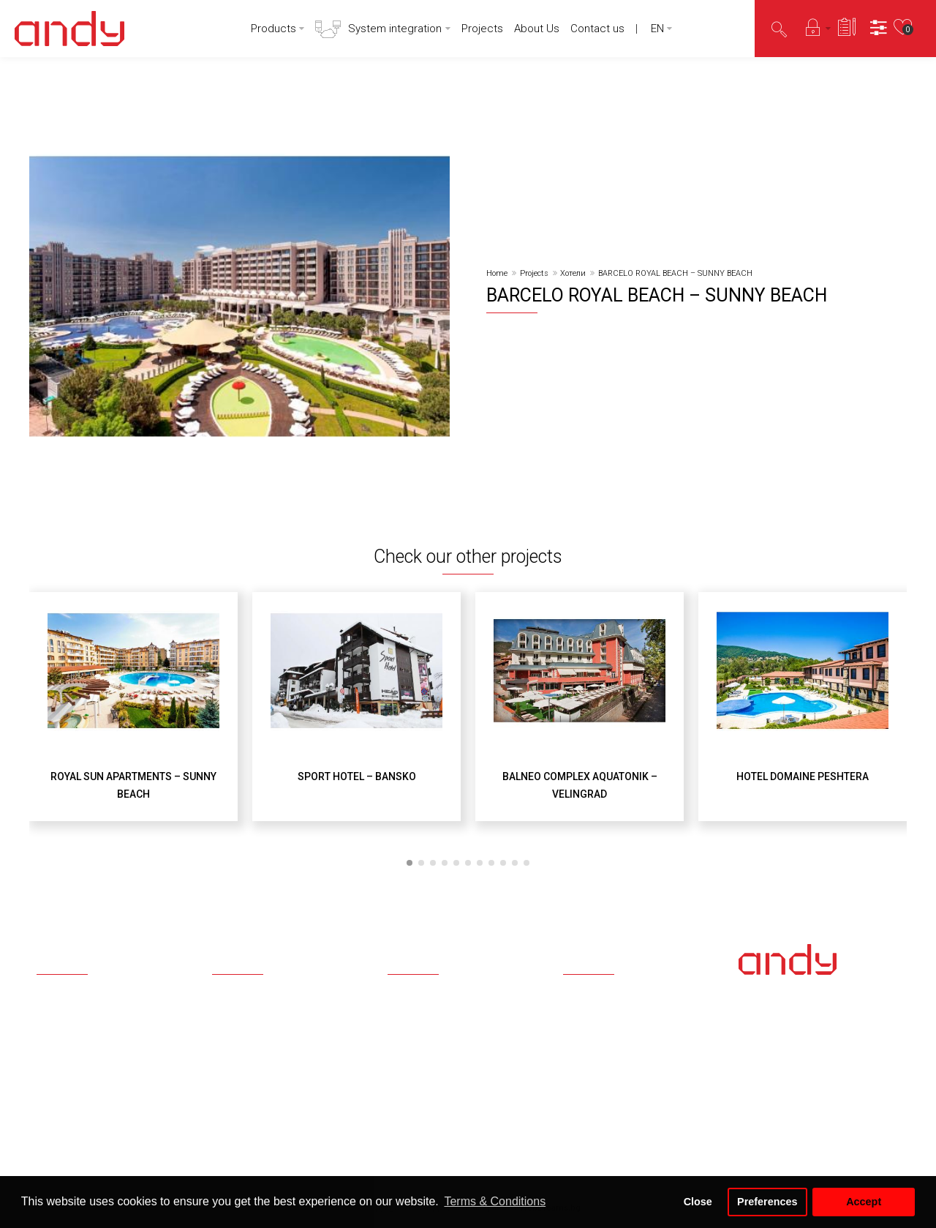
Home (496, 273)
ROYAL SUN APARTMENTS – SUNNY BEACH (133, 785)
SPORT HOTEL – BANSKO (357, 776)
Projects (534, 273)
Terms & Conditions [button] (495, 1201)
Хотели (573, 273)
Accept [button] (863, 1202)
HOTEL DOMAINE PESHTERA (802, 776)
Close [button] (698, 1202)
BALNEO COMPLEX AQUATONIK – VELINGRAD (579, 785)
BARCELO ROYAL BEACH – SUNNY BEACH (675, 273)
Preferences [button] (767, 1202)
